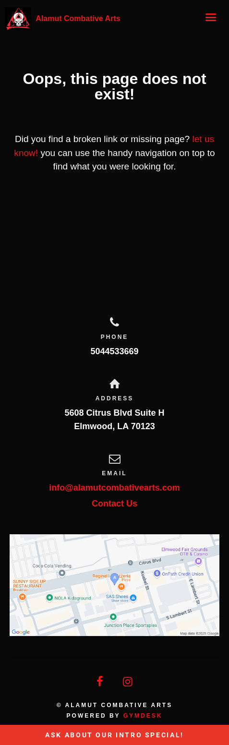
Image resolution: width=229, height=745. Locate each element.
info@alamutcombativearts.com (114, 488)
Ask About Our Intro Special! (114, 735)
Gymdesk (143, 715)
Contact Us (114, 503)
